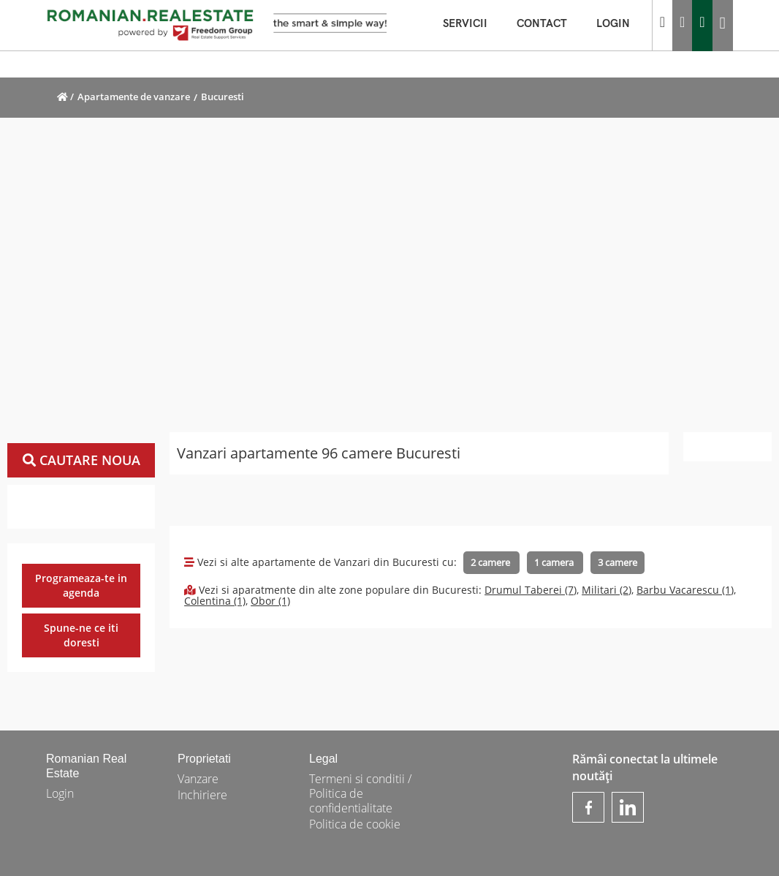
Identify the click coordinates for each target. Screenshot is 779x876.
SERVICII (472, 24)
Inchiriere (202, 795)
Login (60, 793)
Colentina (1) (215, 601)
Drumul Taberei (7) (530, 590)
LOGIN (620, 24)
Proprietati (204, 758)
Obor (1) (270, 601)
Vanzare (198, 779)
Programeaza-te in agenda (81, 585)
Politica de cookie (354, 824)
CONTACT (549, 24)
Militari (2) (606, 590)
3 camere (617, 562)
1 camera (555, 562)
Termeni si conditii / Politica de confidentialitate (360, 793)
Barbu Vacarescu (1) (685, 590)
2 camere (491, 562)
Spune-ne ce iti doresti (81, 635)
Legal (323, 758)
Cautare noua (81, 460)
